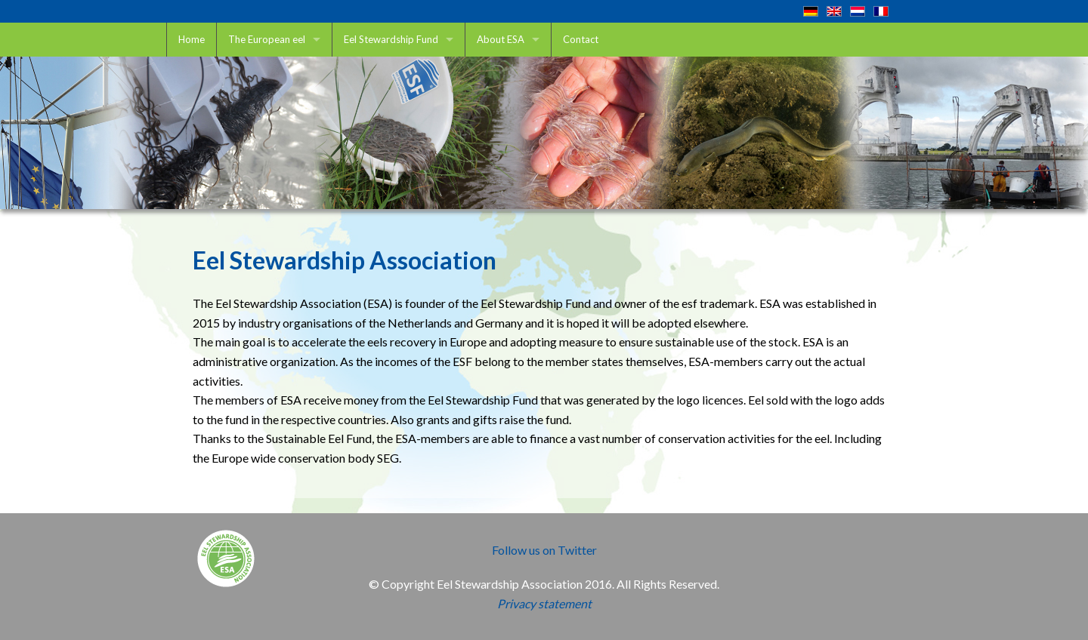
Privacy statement (544, 603)
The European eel (266, 39)
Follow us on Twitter (544, 550)
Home (191, 39)
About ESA (500, 39)
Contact (580, 39)
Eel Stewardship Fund (391, 39)
